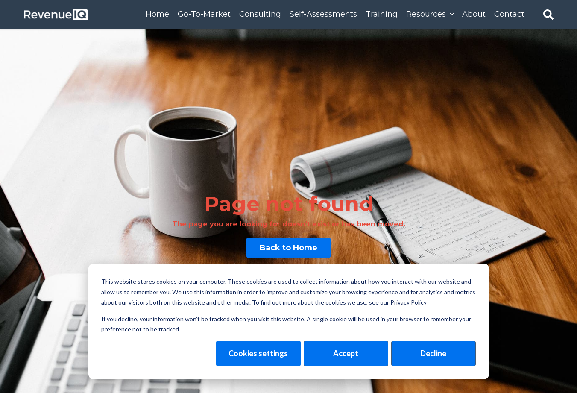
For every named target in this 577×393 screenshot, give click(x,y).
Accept (345, 353)
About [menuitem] (474, 14)
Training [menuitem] (382, 14)
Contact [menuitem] (509, 14)
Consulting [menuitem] (260, 14)
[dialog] (288, 321)
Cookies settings (258, 353)
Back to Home (288, 247)
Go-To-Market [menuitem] (204, 14)
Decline (433, 353)
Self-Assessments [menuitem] (323, 14)
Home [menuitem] (157, 14)
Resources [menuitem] (426, 14)
